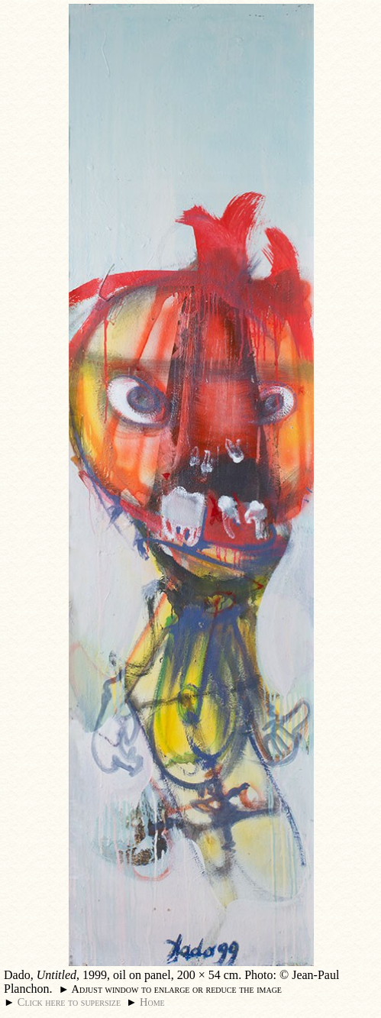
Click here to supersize (69, 1002)
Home (152, 1002)
